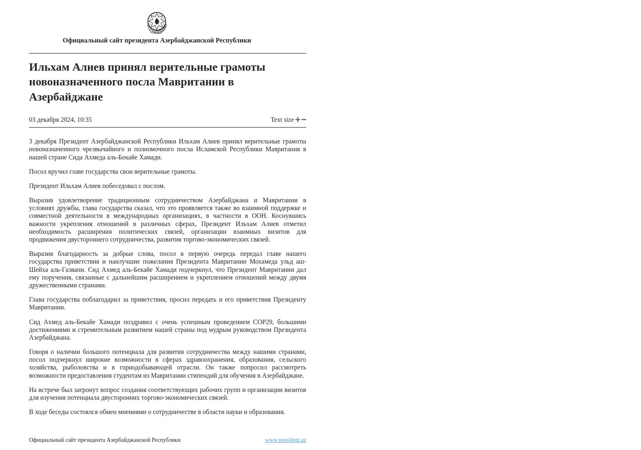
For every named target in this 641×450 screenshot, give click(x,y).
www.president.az (285, 440)
